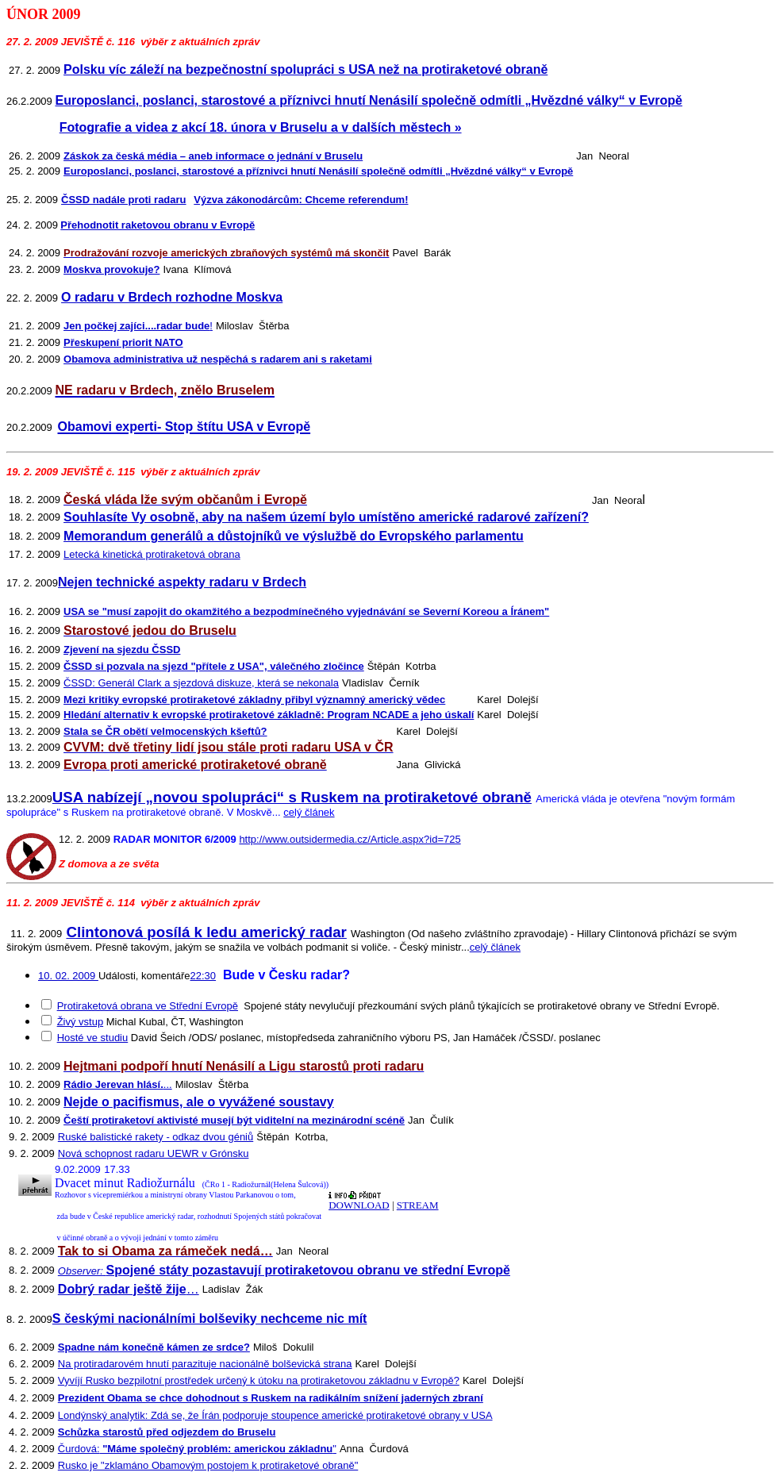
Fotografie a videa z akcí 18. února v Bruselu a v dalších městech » (261, 127)
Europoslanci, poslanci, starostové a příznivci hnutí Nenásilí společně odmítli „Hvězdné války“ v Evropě (368, 100)
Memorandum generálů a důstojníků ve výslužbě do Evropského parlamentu (293, 536)
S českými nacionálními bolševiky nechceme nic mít (209, 1318)
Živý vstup (80, 1022)
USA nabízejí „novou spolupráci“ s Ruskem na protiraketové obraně (292, 797)
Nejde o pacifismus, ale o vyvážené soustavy (198, 1102)
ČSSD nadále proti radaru (123, 200)
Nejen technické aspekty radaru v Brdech (182, 582)
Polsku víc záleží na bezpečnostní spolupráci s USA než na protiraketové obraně (305, 69)
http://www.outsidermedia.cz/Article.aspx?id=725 (349, 839)
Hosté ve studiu (93, 1038)
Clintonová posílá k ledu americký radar (206, 932)
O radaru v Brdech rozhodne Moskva (171, 297)
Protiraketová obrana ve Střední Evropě (147, 1006)
